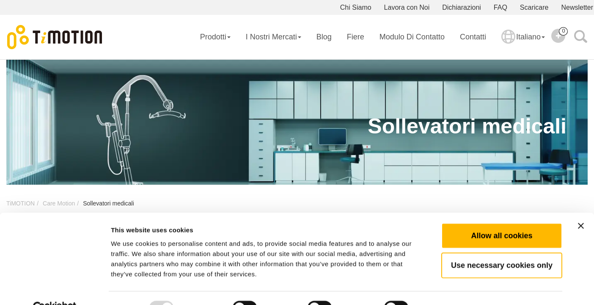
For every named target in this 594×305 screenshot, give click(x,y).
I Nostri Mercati (273, 37)
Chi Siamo (355, 7)
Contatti (473, 37)
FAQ (500, 7)
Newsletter (577, 7)
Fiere (355, 37)
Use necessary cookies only (502, 245)
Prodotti (215, 37)
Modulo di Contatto (412, 37)
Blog (324, 37)
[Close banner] (581, 206)
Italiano (523, 42)
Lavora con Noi (407, 7)
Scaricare (534, 7)
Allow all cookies (501, 215)
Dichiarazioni (461, 7)
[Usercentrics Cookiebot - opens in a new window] (55, 288)
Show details (444, 288)
